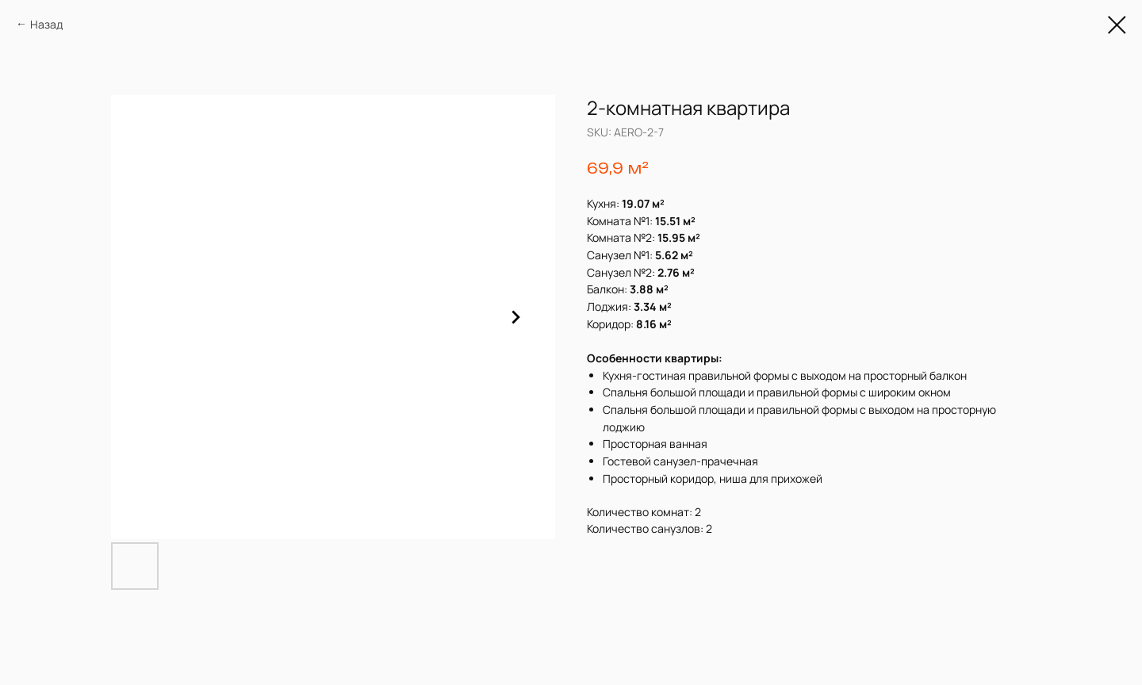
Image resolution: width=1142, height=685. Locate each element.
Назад (46, 24)
